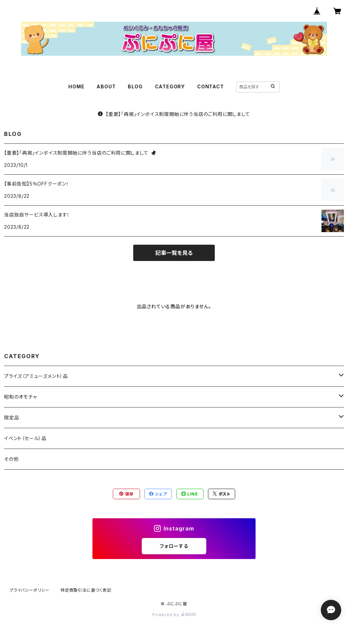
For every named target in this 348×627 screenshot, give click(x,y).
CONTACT (210, 86)
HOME (76, 86)
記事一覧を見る (174, 252)
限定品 (11, 417)
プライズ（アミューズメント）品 (36, 376)
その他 (11, 459)
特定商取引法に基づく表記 (85, 590)
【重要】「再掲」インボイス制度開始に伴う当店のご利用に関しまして (174, 114)
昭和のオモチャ (20, 397)
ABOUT (106, 86)
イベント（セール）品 (25, 438)
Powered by (174, 614)
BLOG (135, 86)
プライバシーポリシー (30, 590)
